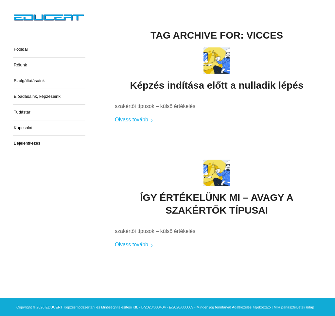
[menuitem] (49, 50)
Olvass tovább (134, 119)
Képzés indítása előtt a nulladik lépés (216, 85)
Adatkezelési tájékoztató (251, 307)
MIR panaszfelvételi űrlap (294, 307)
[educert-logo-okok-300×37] (49, 17)
